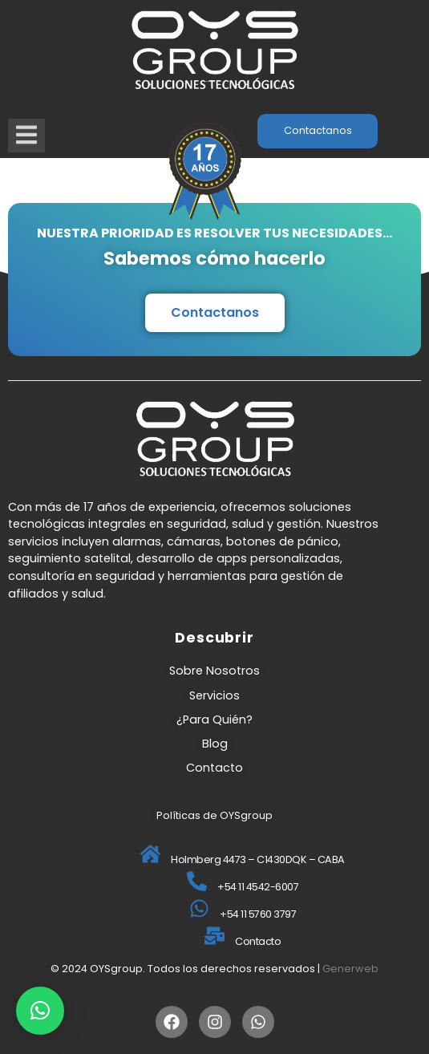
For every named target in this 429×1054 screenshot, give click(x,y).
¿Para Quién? (214, 719)
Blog (215, 744)
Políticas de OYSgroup (214, 815)
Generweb (350, 968)
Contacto (214, 768)
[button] (40, 1011)
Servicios (214, 695)
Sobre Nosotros (214, 671)
